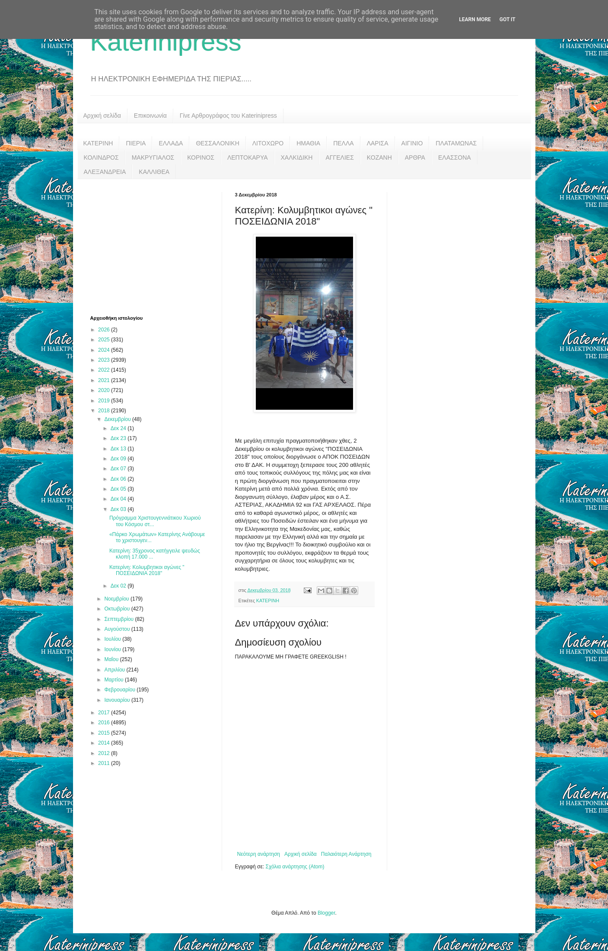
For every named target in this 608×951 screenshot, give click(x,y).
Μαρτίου (114, 680)
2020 (104, 390)
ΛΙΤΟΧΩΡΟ (267, 143)
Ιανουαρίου (117, 700)
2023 (104, 360)
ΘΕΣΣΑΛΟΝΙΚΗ (217, 143)
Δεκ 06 (119, 479)
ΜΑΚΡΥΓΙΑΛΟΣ (153, 157)
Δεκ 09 (119, 459)
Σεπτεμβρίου (119, 619)
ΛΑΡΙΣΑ (377, 143)
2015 (104, 733)
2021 (104, 380)
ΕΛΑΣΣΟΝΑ (454, 157)
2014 (104, 743)
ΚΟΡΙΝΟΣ (200, 157)
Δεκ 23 (119, 438)
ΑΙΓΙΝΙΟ (412, 143)
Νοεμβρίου (117, 599)
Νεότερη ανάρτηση (258, 854)
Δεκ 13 (119, 449)
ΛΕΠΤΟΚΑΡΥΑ (247, 157)
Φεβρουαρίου (120, 690)
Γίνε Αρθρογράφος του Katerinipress (228, 115)
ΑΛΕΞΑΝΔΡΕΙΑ (105, 171)
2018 (104, 411)
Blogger (326, 913)
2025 (104, 340)
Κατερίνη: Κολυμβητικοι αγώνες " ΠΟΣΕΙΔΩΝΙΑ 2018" (147, 570)
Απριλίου (115, 670)
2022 (104, 370)
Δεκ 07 (119, 469)
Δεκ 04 (119, 499)
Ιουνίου (113, 649)
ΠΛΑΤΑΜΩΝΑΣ (456, 143)
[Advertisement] (155, 246)
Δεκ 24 (119, 428)
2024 (104, 350)
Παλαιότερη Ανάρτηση (346, 854)
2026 (104, 330)
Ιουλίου (113, 639)
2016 (104, 723)
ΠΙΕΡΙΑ (136, 143)
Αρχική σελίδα (102, 115)
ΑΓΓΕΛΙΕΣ (339, 157)
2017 (104, 713)
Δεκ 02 (119, 586)
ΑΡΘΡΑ (415, 157)
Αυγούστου (117, 629)
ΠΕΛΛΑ (343, 143)
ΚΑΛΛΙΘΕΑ (154, 171)
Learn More (475, 19)
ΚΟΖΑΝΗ (379, 157)
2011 (104, 763)
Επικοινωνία (150, 115)
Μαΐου (112, 659)
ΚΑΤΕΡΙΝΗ (98, 143)
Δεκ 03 (119, 509)
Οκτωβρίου (117, 609)
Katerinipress (166, 41)
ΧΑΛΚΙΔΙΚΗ (297, 157)
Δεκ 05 (119, 489)
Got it (508, 19)
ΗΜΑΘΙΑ (308, 143)
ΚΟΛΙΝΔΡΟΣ (101, 157)
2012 (104, 753)
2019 (104, 401)
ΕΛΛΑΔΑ (171, 143)
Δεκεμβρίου (118, 419)
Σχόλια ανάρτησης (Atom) (294, 867)
